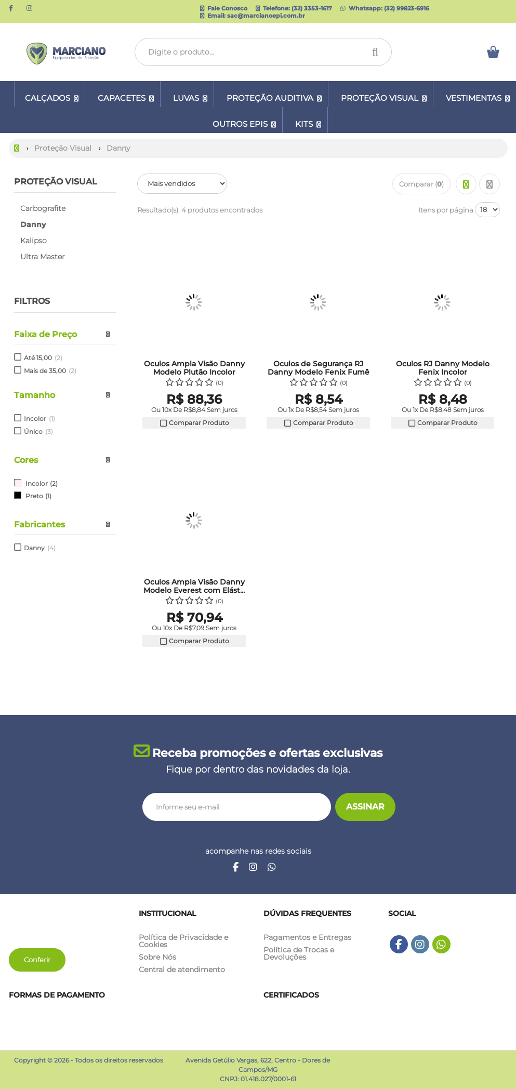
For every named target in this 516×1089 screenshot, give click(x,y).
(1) (48, 496)
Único (38, 431)
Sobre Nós (157, 957)
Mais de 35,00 (50, 371)
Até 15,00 (43, 358)
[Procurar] (378, 52)
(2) (54, 483)
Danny (40, 548)
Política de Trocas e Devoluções (298, 953)
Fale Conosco (223, 8)
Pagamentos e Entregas (307, 937)
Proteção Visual (55, 182)
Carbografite (42, 208)
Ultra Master (42, 256)
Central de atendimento (182, 969)
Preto (34, 496)
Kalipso (33, 240)
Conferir (37, 959)
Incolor (39, 418)
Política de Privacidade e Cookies (183, 941)
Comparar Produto (194, 423)
